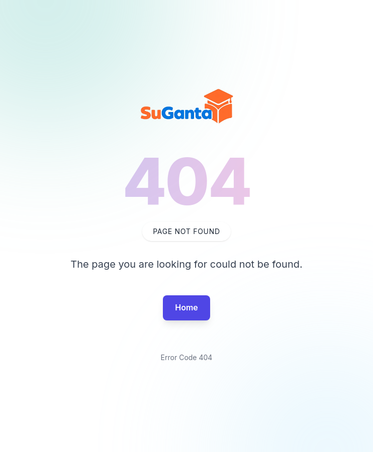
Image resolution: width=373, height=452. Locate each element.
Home (186, 307)
